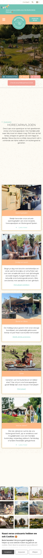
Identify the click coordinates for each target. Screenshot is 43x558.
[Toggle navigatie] (3, 19)
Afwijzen (35, 552)
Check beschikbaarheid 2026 (21, 83)
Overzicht (7, 122)
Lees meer (22, 227)
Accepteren (8, 552)
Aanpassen (21, 552)
